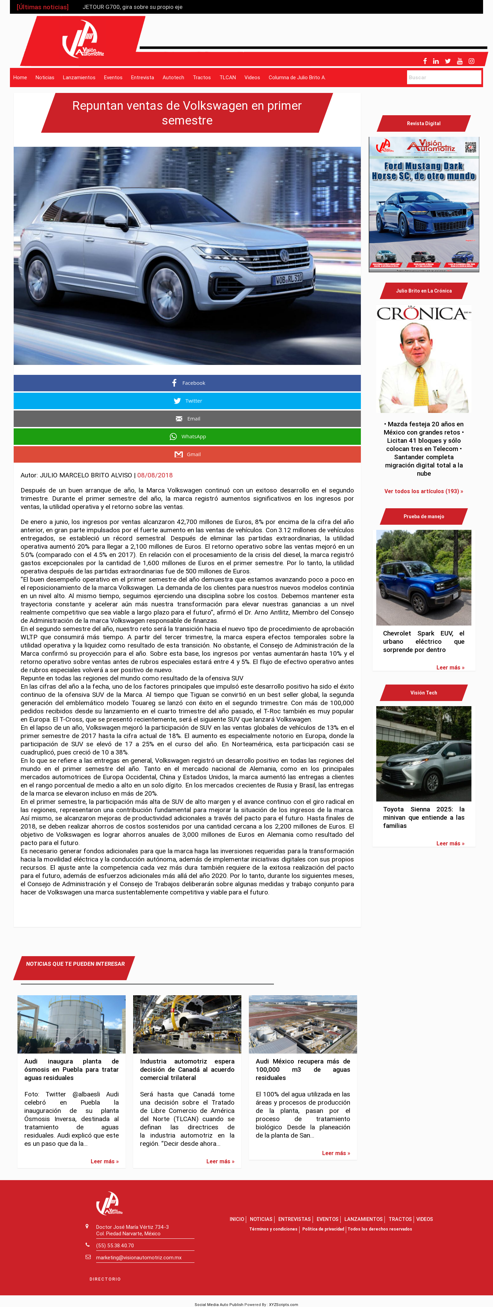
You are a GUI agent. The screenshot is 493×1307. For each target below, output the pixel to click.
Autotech (173, 77)
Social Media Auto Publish (219, 1304)
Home (20, 77)
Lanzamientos (79, 77)
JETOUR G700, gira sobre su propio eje (132, 7)
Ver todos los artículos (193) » (423, 491)
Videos (252, 77)
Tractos (202, 77)
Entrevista (142, 77)
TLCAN (227, 77)
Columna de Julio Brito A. (297, 77)
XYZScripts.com (283, 1304)
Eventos (113, 77)
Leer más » (105, 1161)
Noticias (45, 77)
